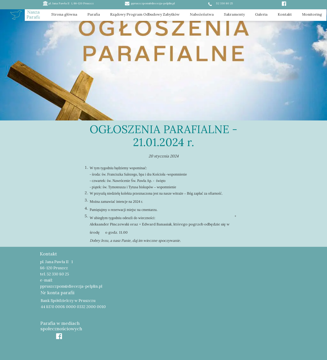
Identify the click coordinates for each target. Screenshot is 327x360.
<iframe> (226, 289)
